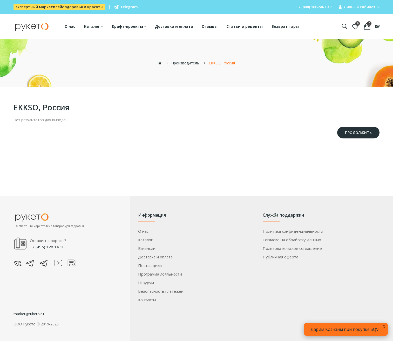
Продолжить (358, 132)
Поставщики (150, 265)
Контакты (147, 299)
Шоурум (146, 282)
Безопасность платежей (161, 291)
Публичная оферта (280, 256)
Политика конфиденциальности (293, 231)
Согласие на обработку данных (292, 239)
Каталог (145, 239)
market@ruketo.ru (28, 313)
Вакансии (146, 248)
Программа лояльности (160, 274)
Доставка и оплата (155, 256)
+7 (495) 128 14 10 (47, 246)
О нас (143, 231)
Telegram (125, 6)
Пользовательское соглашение (292, 248)
